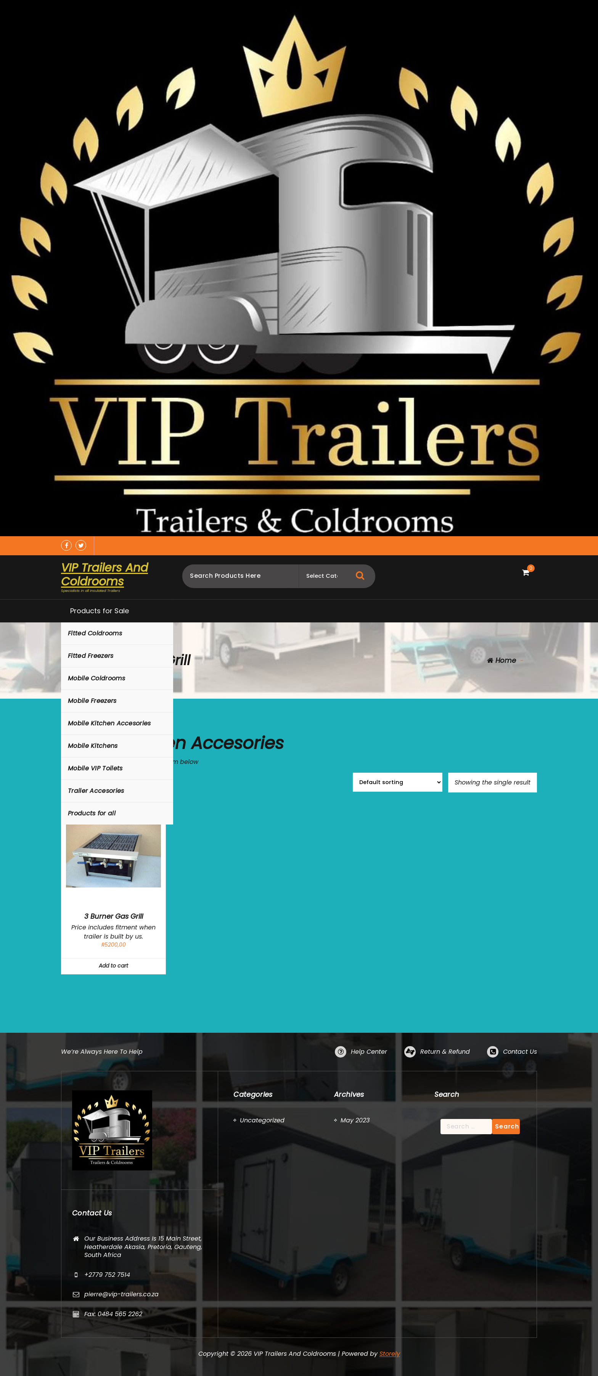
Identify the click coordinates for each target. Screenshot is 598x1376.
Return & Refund (445, 1051)
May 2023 (355, 1120)
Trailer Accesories (96, 790)
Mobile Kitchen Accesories (109, 723)
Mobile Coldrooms (96, 678)
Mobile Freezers (92, 700)
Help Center (369, 1051)
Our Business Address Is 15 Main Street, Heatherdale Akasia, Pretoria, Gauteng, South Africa (143, 1246)
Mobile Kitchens (93, 745)
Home (501, 660)
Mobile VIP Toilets (95, 768)
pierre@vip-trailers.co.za (121, 1294)
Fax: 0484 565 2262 (113, 1314)
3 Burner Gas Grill (113, 916)
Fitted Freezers (91, 655)
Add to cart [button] (113, 965)
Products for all (92, 813)
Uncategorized (262, 1120)
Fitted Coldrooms (95, 633)
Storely (389, 1353)
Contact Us (520, 1051)
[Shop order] (397, 782)
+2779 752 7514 (107, 1274)
